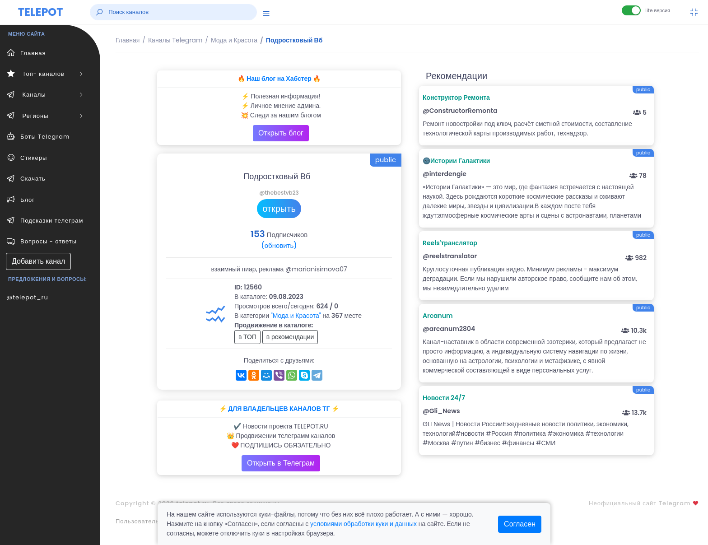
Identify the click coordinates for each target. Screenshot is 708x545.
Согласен (520, 524)
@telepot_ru (27, 297)
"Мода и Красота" (296, 315)
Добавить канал (38, 261)
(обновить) (279, 245)
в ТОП (247, 336)
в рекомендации (290, 336)
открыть (279, 208)
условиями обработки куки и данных (363, 523)
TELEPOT (40, 12)
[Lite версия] (631, 10)
